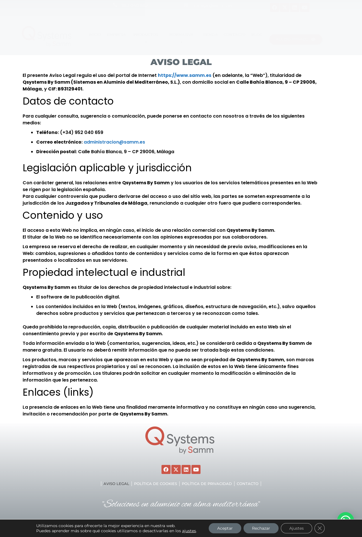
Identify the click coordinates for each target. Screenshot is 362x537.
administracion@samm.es (114, 142)
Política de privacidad (207, 483)
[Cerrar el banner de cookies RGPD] (319, 528)
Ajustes (296, 528)
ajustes (189, 530)
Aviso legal (116, 483)
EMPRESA (116, 34)
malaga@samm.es (212, 5)
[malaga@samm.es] (186, 5)
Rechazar (261, 528)
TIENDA (210, 34)
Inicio (95, 34)
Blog (256, 34)
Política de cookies (155, 483)
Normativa (182, 38)
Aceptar (225, 528)
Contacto (234, 34)
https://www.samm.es (184, 75)
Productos (146, 38)
